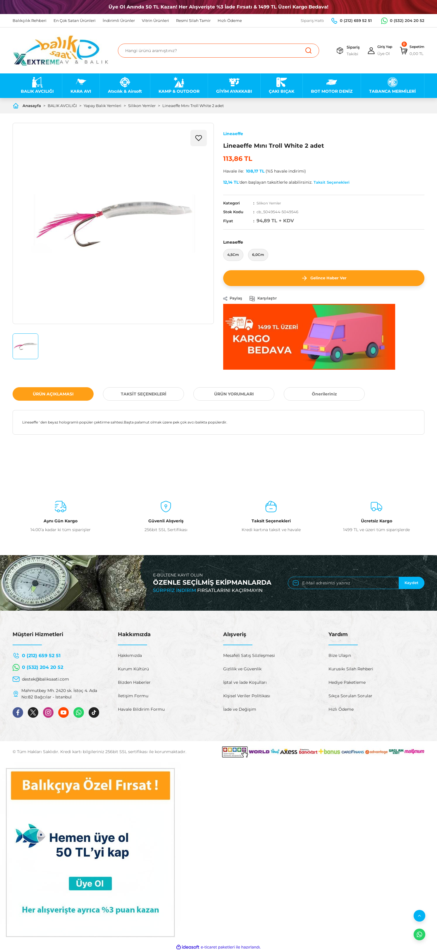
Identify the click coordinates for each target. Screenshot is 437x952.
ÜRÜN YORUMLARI (234, 394)
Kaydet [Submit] (412, 583)
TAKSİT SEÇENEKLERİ (143, 394)
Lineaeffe (233, 133)
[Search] (218, 51)
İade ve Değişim (239, 709)
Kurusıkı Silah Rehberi (350, 669)
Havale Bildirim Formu (141, 709)
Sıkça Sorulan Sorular (350, 696)
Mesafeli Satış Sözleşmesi (249, 656)
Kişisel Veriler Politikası (246, 696)
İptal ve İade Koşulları (245, 683)
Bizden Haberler (134, 683)
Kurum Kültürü (133, 669)
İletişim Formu (133, 696)
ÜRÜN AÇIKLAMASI (53, 394)
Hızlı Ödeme (341, 709)
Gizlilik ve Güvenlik (242, 669)
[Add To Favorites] (198, 138)
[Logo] (61, 50)
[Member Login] (375, 50)
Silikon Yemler (270, 203)
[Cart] (410, 50)
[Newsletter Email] (356, 583)
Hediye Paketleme (347, 683)
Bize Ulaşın (339, 656)
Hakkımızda (130, 656)
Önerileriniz (324, 394)
